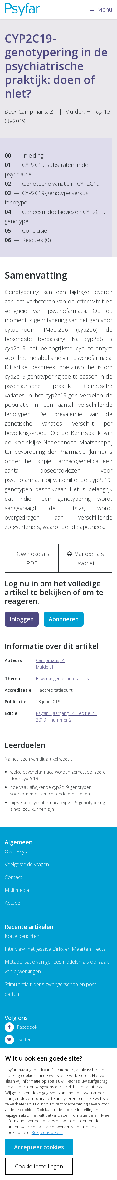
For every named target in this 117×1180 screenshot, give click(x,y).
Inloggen (22, 619)
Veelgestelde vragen (27, 864)
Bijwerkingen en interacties (62, 678)
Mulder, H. (78, 111)
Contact (13, 877)
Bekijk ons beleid (47, 1132)
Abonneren (64, 619)
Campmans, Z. (36, 111)
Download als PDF (31, 558)
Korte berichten (22, 936)
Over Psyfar (18, 851)
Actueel (13, 902)
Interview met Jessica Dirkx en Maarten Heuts (55, 948)
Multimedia (17, 890)
